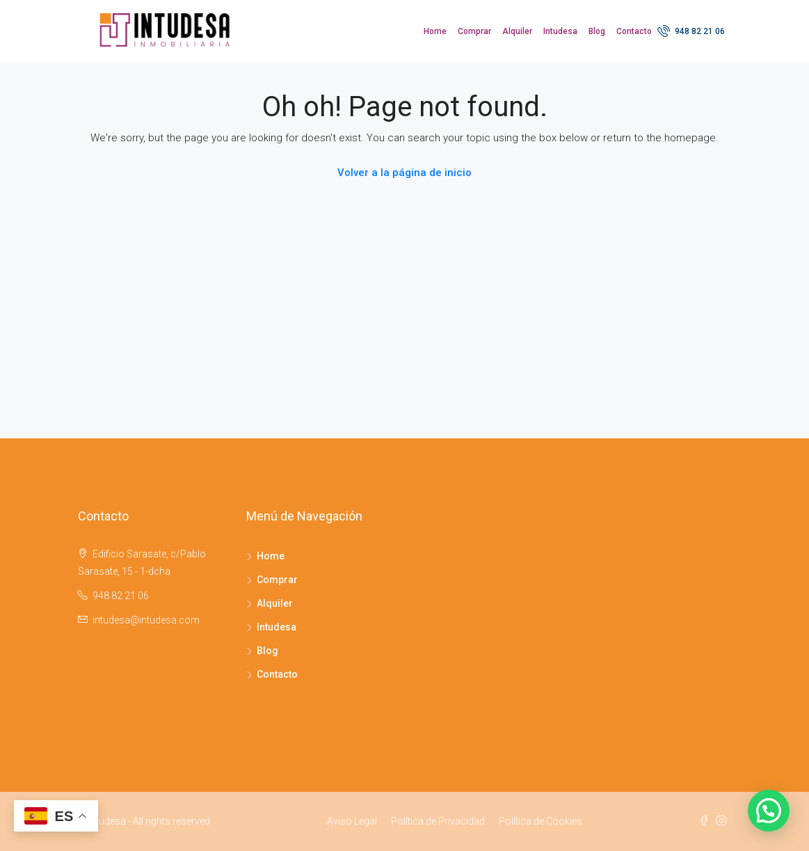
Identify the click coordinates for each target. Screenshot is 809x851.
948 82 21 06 (691, 30)
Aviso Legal (352, 821)
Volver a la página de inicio (404, 172)
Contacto (634, 31)
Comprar (474, 31)
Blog (596, 31)
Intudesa (560, 31)
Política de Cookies (540, 821)
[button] (769, 811)
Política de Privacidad (438, 821)
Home (435, 31)
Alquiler (517, 31)
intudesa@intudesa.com (146, 620)
